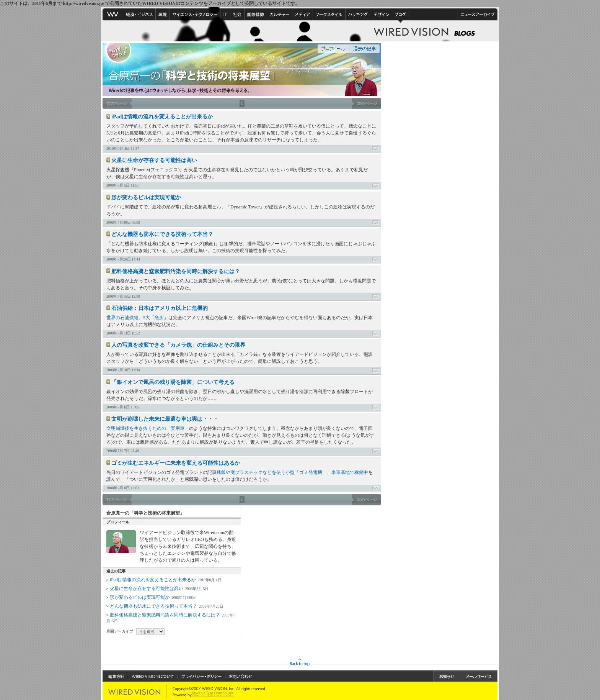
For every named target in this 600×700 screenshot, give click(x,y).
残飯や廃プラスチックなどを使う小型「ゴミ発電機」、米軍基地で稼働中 (292, 472)
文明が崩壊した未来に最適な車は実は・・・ (164, 419)
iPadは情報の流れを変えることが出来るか (162, 117)
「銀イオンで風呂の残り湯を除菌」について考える (173, 382)
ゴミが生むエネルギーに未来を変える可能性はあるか (175, 463)
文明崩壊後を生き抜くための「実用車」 (147, 428)
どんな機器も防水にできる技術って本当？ (162, 234)
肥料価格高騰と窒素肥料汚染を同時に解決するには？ (175, 271)
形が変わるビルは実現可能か (146, 197)
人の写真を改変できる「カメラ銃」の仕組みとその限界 (178, 345)
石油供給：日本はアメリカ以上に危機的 (159, 308)
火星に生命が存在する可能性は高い (154, 160)
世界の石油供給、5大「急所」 (137, 317)
